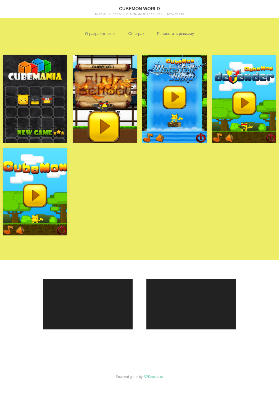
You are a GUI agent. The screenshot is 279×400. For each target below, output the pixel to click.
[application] (88, 304)
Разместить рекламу (175, 33)
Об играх (136, 33)
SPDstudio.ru (153, 377)
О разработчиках (100, 33)
